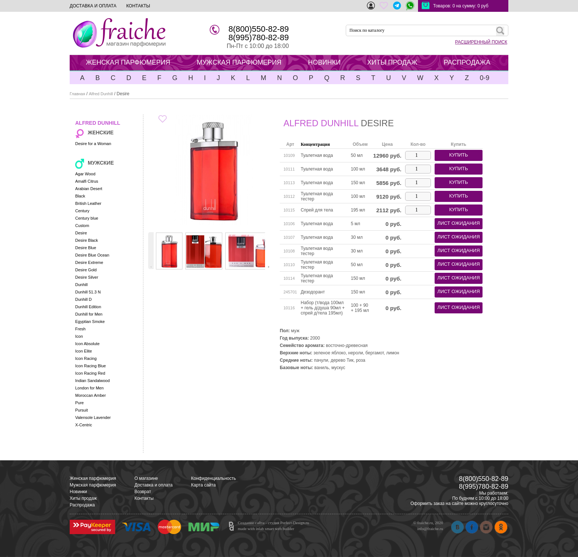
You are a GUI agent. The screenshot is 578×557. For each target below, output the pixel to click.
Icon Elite (83, 351)
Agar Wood (85, 174)
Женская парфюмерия (93, 478)
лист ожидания (458, 223)
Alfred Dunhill (101, 94)
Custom (82, 225)
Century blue (86, 218)
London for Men (89, 388)
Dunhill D (83, 299)
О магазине (146, 478)
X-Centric (83, 425)
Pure (79, 402)
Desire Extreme (89, 262)
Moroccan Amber (90, 395)
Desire (81, 233)
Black (80, 196)
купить (458, 155)
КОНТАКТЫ (138, 5)
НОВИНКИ (324, 62)
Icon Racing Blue (90, 366)
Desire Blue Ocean (92, 255)
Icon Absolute (87, 343)
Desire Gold (86, 270)
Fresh (80, 329)
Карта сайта (203, 485)
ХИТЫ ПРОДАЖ (392, 62)
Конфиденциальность (213, 478)
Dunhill (81, 284)
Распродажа (82, 505)
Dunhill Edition (88, 307)
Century (82, 211)
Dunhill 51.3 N (88, 292)
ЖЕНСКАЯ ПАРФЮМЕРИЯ (128, 62)
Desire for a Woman (93, 143)
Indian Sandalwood (92, 380)
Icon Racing (86, 358)
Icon (79, 336)
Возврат (143, 491)
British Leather (88, 203)
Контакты (144, 498)
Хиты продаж (83, 498)
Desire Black (86, 240)
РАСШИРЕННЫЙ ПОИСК (481, 42)
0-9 (484, 78)
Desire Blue (85, 247)
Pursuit (81, 410)
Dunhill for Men (88, 314)
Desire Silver (86, 277)
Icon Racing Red (90, 373)
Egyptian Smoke (90, 321)
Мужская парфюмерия (93, 485)
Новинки (78, 491)
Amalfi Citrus (86, 181)
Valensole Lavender (93, 417)
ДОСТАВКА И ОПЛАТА (93, 5)
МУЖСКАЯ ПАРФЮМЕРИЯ (239, 62)
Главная (77, 94)
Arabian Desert (88, 188)
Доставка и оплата (154, 485)
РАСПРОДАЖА (467, 62)
